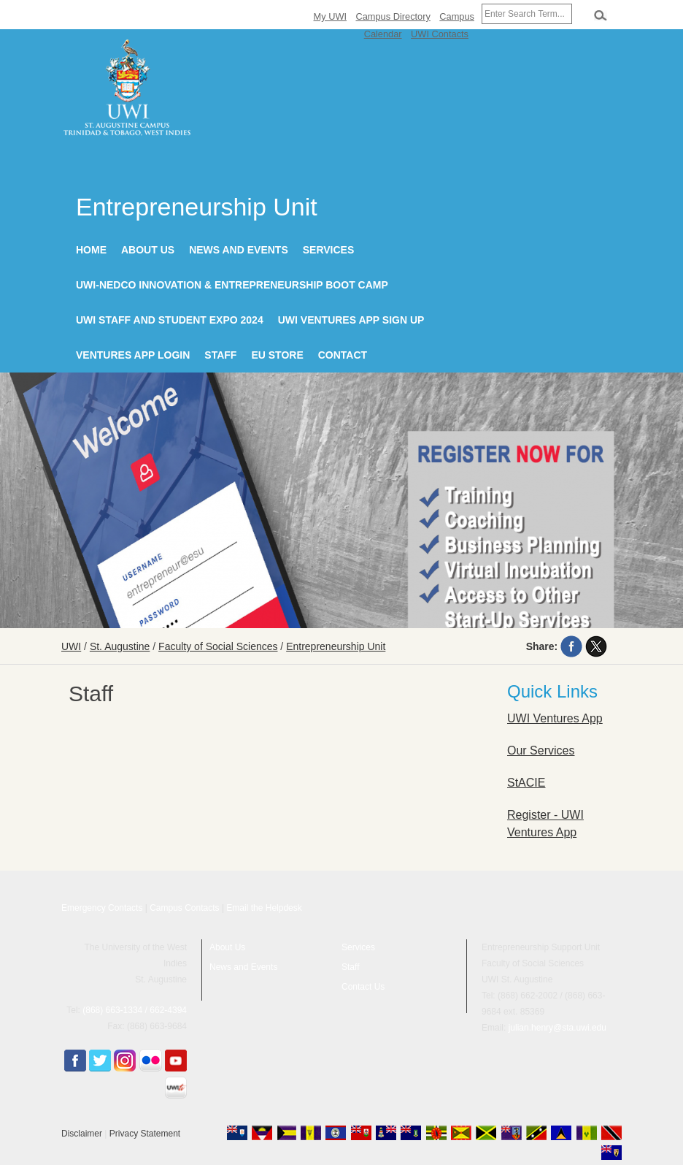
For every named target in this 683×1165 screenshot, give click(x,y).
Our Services (540, 750)
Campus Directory (392, 16)
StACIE (526, 782)
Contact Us (363, 987)
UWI (71, 646)
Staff (220, 355)
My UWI (330, 16)
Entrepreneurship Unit (335, 646)
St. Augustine (120, 646)
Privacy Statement (144, 1133)
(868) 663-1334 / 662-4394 (134, 1010)
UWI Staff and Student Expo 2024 (169, 320)
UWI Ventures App (555, 718)
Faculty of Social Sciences (217, 646)
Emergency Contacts (101, 908)
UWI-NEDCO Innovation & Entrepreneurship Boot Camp (232, 285)
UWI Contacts (439, 33)
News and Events (238, 250)
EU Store (277, 355)
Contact (342, 355)
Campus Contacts (184, 908)
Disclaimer (81, 1133)
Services (329, 250)
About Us (147, 250)
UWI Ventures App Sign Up (351, 320)
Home (91, 250)
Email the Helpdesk (263, 908)
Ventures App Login (133, 355)
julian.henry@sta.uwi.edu (557, 1028)
